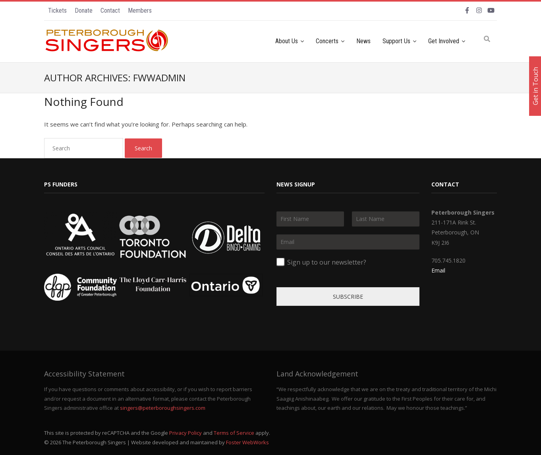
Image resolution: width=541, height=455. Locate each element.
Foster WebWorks (247, 442)
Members (140, 10)
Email (438, 270)
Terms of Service (234, 432)
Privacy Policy (185, 432)
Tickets (57, 10)
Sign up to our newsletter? (326, 262)
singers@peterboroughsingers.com (162, 407)
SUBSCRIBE (348, 296)
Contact (110, 10)
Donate (84, 10)
